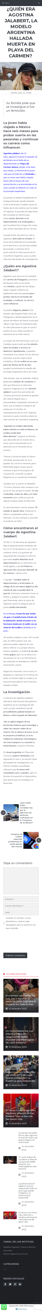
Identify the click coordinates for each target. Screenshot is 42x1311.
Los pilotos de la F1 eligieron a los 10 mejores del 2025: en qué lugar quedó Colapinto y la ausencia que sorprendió (20, 1075)
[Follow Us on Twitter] (10, 1284)
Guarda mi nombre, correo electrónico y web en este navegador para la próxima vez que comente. (21, 923)
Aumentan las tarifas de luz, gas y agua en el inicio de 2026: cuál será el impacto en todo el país (27, 1137)
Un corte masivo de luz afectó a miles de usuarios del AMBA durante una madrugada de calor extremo (20, 1037)
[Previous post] (3, 812)
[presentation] (12, 942)
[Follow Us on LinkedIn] (20, 1284)
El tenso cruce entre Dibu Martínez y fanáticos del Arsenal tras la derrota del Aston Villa (27, 1217)
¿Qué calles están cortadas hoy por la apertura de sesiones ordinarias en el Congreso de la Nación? (26, 813)
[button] (39, 3)
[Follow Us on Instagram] (15, 1284)
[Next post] (39, 840)
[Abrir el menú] (4, 1269)
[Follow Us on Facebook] (5, 1284)
